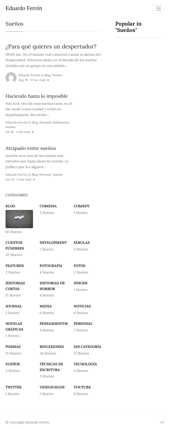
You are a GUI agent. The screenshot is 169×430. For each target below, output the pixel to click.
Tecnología (85, 364)
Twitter (14, 387)
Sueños (57, 75)
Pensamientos (54, 323)
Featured (15, 265)
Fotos (79, 265)
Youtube (82, 387)
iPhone (81, 283)
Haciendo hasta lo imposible (37, 96)
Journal (14, 306)
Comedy (82, 206)
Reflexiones (61, 122)
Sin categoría (87, 346)
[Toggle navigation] (159, 8)
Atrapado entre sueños (31, 148)
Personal (45, 122)
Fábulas (82, 242)
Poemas (13, 346)
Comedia (48, 206)
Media (46, 306)
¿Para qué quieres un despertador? (51, 46)
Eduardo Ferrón (24, 8)
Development (53, 242)
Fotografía (51, 265)
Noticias (82, 306)
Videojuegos (52, 387)
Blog (47, 75)
